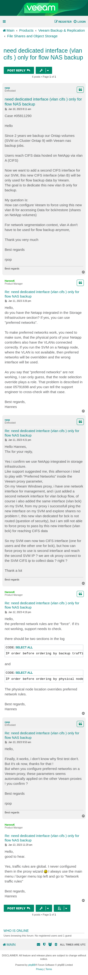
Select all (24, 647)
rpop (7, 88)
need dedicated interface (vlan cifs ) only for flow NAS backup (43, 54)
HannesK (10, 281)
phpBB (31, 965)
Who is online (16, 931)
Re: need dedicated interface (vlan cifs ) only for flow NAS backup (42, 294)
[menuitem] (79, 22)
